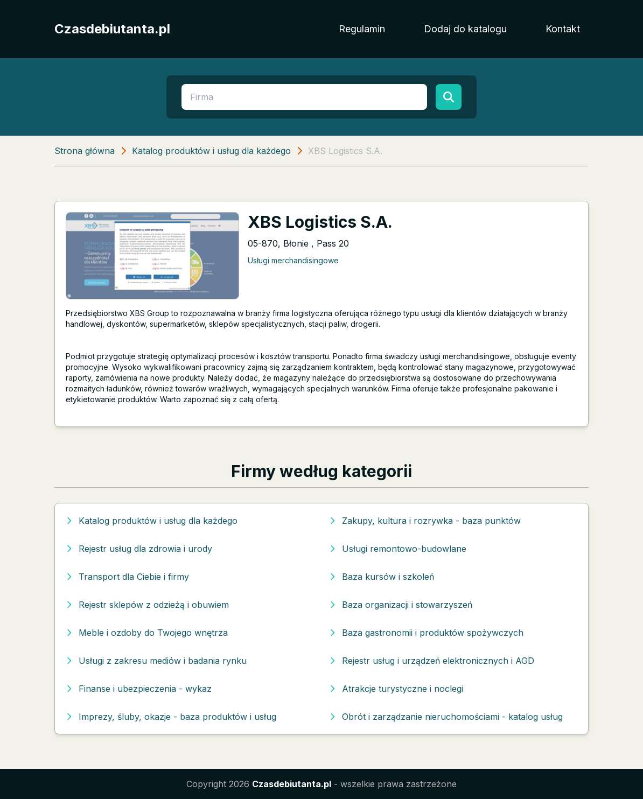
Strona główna (84, 150)
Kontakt (563, 28)
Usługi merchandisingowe (293, 260)
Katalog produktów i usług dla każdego (211, 150)
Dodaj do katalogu (465, 28)
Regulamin (362, 28)
